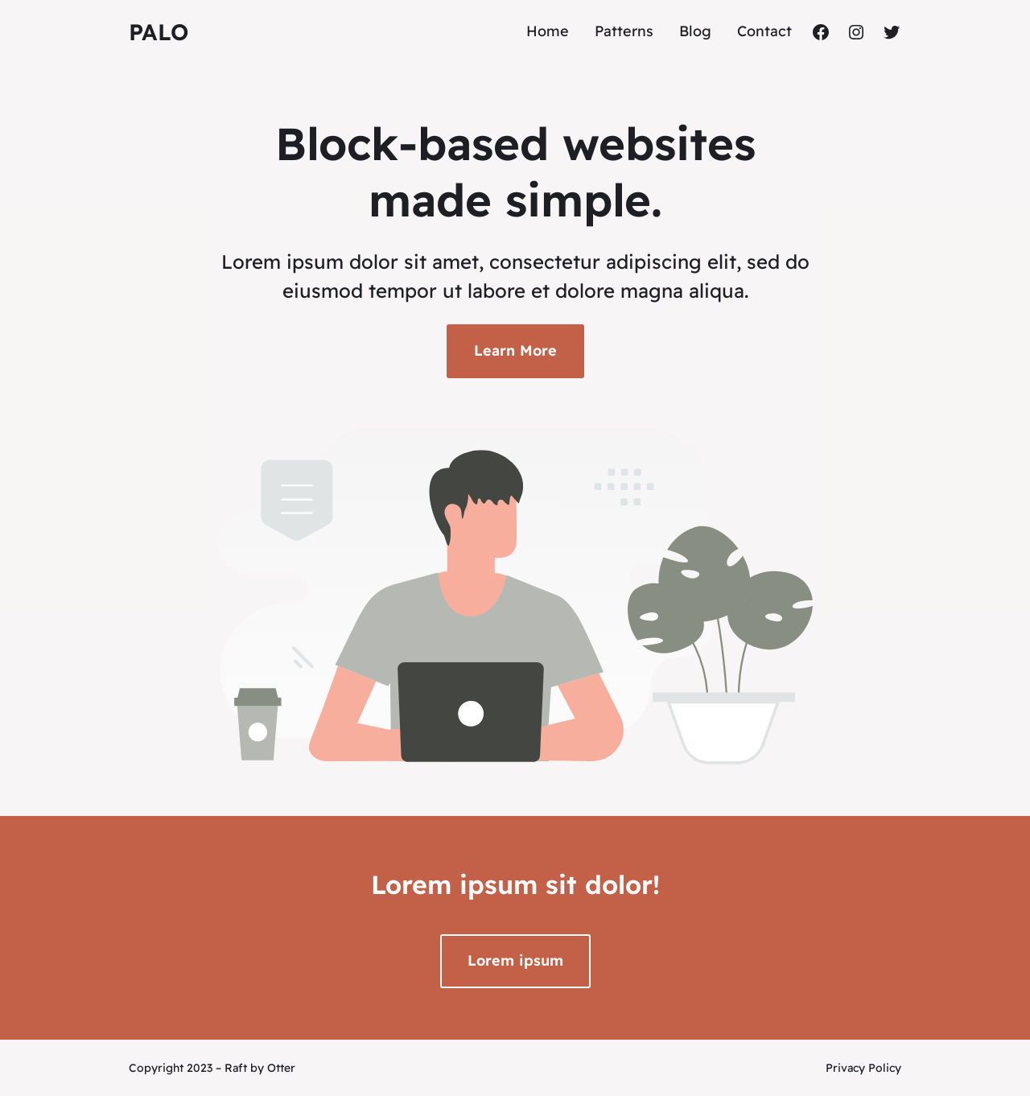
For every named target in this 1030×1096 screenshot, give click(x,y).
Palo (158, 32)
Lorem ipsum (515, 960)
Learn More (515, 350)
